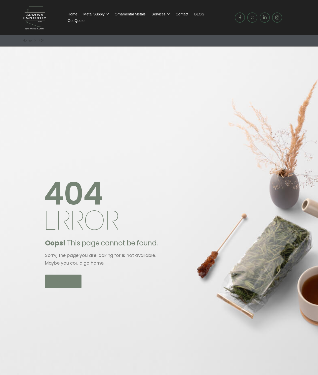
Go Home (63, 281)
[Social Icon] (240, 17)
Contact (182, 14)
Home (72, 14)
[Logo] (34, 17)
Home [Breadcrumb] (27, 40)
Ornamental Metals (130, 14)
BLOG (199, 14)
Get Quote (76, 20)
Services (158, 14)
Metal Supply (94, 14)
